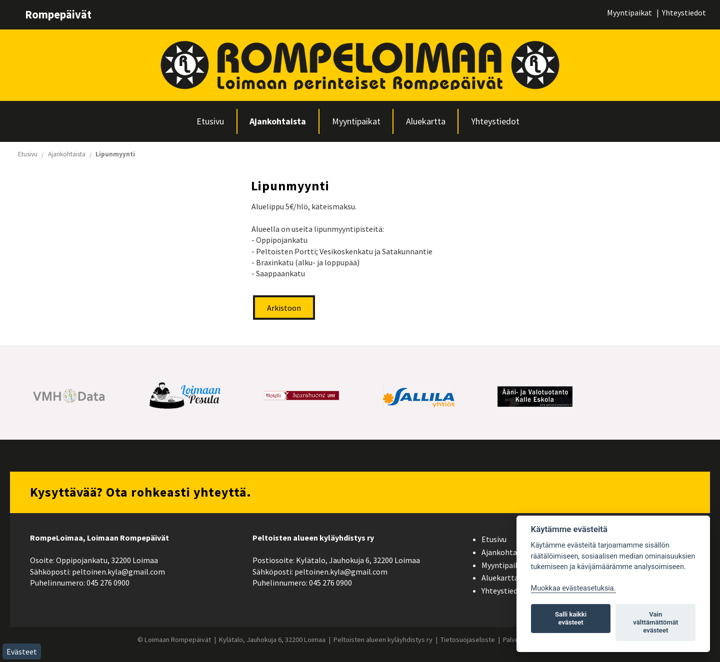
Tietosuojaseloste (467, 639)
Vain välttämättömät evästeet (655, 622)
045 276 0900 (108, 583)
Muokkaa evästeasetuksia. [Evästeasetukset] (573, 588)
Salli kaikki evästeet (570, 618)
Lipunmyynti (115, 154)
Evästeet (21, 652)
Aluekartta (426, 121)
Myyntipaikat (629, 12)
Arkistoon (284, 308)
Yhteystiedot (684, 12)
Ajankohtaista (278, 121)
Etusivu (210, 121)
